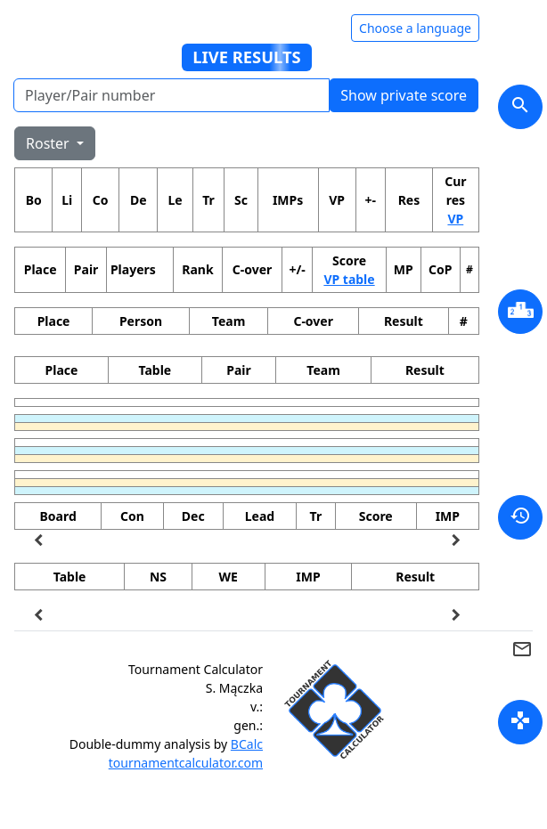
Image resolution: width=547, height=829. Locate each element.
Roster (49, 143)
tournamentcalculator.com (186, 762)
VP (455, 218)
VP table (348, 279)
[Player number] (171, 95)
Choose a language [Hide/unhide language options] (415, 28)
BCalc (247, 744)
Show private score (403, 95)
